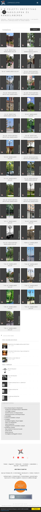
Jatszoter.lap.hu (33, 476)
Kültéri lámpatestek (9, 424)
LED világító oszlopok (10, 411)
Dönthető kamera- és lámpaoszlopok (14, 412)
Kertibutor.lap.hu (7, 476)
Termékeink (25, 464)
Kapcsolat (16, 465)
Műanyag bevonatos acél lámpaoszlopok (15, 414)
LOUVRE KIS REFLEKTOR (13, 389)
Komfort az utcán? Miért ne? (14, 358)
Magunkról (11, 464)
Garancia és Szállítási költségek (29, 478)
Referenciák (18, 464)
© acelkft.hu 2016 (20, 504)
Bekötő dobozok (9, 432)
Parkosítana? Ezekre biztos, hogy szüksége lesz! (18, 351)
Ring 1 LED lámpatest (12, 375)
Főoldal (3, 19)
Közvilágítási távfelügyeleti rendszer (13, 434)
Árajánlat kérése (24, 465)
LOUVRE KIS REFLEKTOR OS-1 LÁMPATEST (17, 382)
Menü (3, 11)
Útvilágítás (7, 419)
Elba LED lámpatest (12, 368)
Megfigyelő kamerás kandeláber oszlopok (15, 425)
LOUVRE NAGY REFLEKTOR (13, 396)
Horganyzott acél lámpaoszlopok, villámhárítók (16, 409)
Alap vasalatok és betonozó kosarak (13, 429)
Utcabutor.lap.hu (16, 476)
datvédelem (33, 464)
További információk (5, 510)
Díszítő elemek (8, 430)
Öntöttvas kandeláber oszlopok (18, 19)
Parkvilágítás (8, 416)
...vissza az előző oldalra (7, 335)
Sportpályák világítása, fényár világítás (14, 421)
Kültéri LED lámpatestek (10, 422)
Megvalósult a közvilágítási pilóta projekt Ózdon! (18, 344)
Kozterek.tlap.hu (25, 476)
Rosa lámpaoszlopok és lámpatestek (14, 408)
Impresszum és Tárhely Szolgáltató (12, 478)
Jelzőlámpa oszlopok (10, 427)
